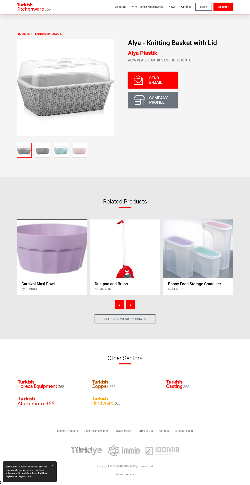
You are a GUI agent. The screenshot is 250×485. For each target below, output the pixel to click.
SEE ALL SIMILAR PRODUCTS (125, 319)
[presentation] (119, 304)
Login (203, 6)
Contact (164, 430)
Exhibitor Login (184, 430)
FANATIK (105, 289)
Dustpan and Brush (111, 284)
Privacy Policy (123, 430)
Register (223, 6)
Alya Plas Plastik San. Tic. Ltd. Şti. (159, 60)
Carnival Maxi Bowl (38, 284)
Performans (127, 474)
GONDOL (31, 289)
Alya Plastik (142, 53)
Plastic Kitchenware (47, 33)
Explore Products (67, 430)
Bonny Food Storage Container (194, 284)
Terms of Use (145, 430)
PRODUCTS (23, 33)
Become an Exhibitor (96, 430)
